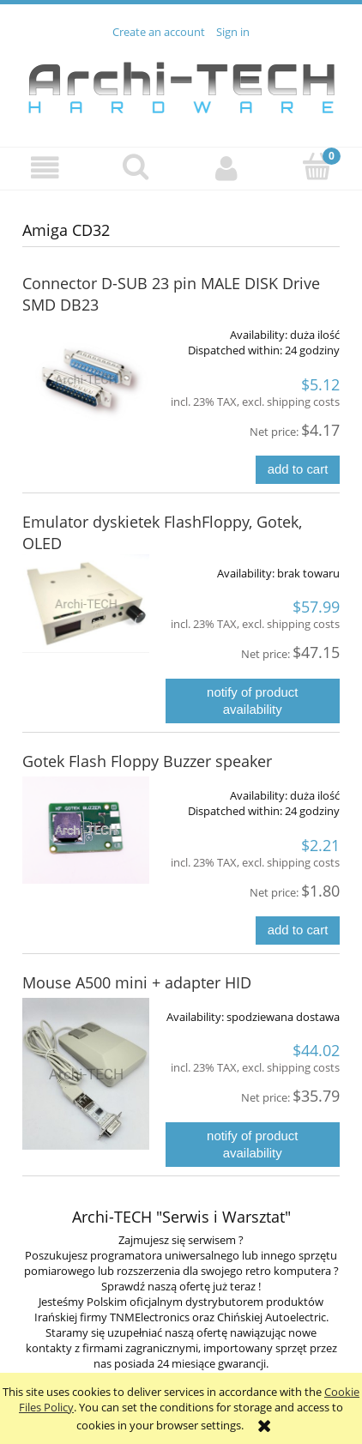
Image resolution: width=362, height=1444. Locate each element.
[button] (45, 168)
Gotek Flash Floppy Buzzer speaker (147, 761)
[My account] (226, 168)
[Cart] (317, 166)
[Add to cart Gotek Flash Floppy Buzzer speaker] (298, 930)
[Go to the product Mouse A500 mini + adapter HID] (85, 1074)
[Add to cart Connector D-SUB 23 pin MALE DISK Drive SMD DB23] (298, 470)
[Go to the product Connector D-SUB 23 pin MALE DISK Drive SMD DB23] (85, 379)
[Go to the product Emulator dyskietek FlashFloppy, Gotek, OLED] (85, 603)
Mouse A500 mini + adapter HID (136, 982)
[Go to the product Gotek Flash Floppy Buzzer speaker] (85, 830)
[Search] (136, 166)
